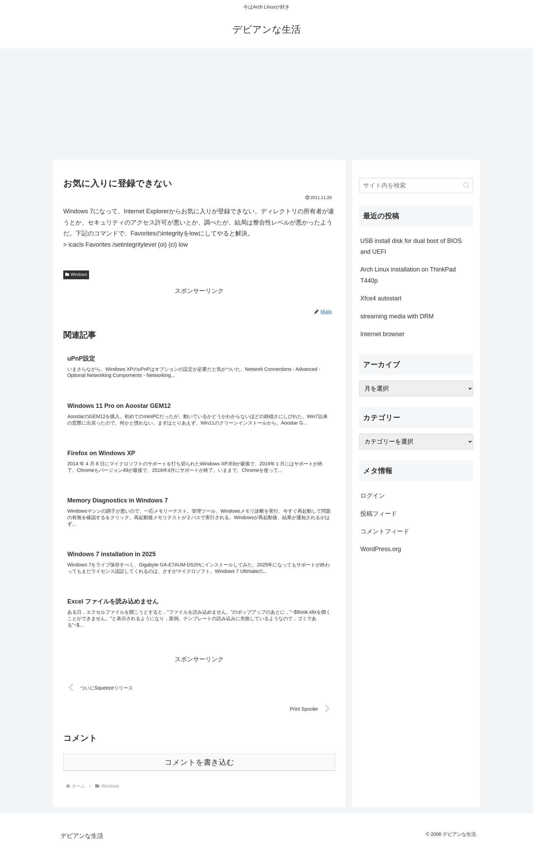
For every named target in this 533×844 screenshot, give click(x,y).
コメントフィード (384, 531)
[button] (466, 185)
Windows (76, 274)
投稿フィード (378, 513)
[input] (416, 185)
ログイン (372, 495)
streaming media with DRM (397, 316)
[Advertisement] (266, 104)
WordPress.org (380, 549)
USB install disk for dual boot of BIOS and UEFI (411, 246)
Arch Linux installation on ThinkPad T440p (408, 275)
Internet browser (382, 334)
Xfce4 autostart (380, 298)
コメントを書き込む (199, 762)
